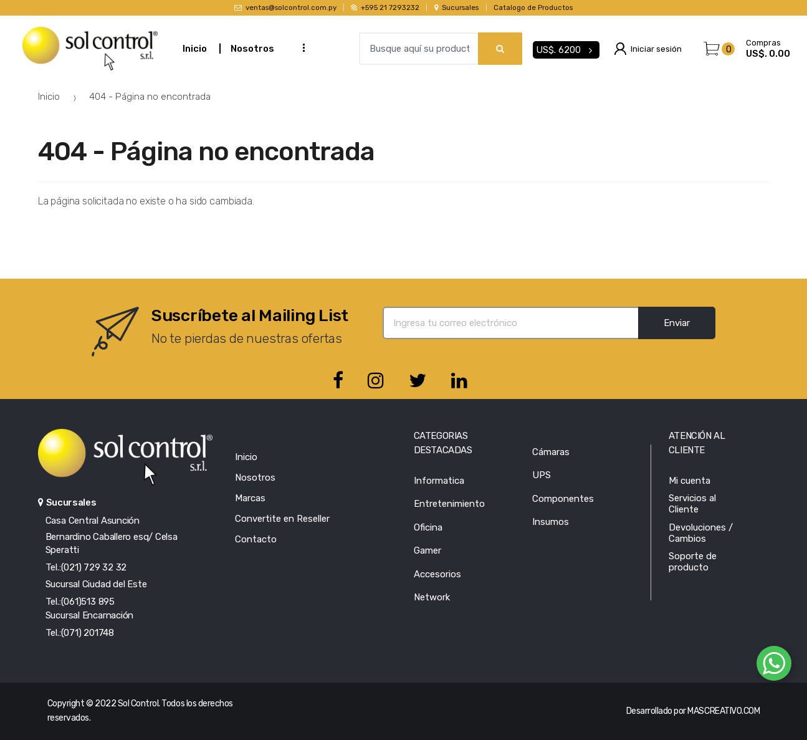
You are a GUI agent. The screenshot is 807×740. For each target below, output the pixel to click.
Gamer (427, 550)
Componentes (563, 498)
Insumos (550, 521)
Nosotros (252, 48)
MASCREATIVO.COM (723, 711)
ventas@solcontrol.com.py (285, 7)
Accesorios (437, 574)
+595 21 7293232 (385, 7)
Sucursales (456, 7)
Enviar (677, 323)
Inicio (195, 48)
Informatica (439, 480)
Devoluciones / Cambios (701, 533)
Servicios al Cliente (692, 504)
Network (432, 597)
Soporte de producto (693, 561)
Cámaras (551, 452)
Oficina (428, 527)
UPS (541, 475)
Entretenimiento (449, 503)
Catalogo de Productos (533, 7)
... (300, 47)
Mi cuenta (689, 480)
